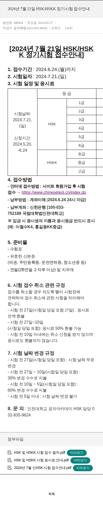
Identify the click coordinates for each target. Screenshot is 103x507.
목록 (51, 494)
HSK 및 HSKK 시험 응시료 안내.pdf (41, 460)
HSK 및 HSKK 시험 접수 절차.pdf (39, 452)
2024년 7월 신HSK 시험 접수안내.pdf (42, 468)
